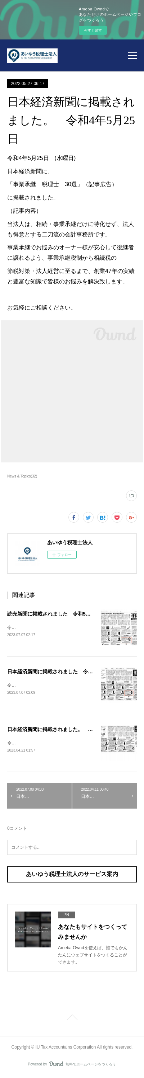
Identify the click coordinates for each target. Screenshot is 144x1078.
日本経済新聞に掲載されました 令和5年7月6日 (61, 672)
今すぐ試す (93, 30)
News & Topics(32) (22, 476)
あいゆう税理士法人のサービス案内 (72, 875)
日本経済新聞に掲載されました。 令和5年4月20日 (65, 730)
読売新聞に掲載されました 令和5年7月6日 (56, 614)
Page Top (72, 1020)
